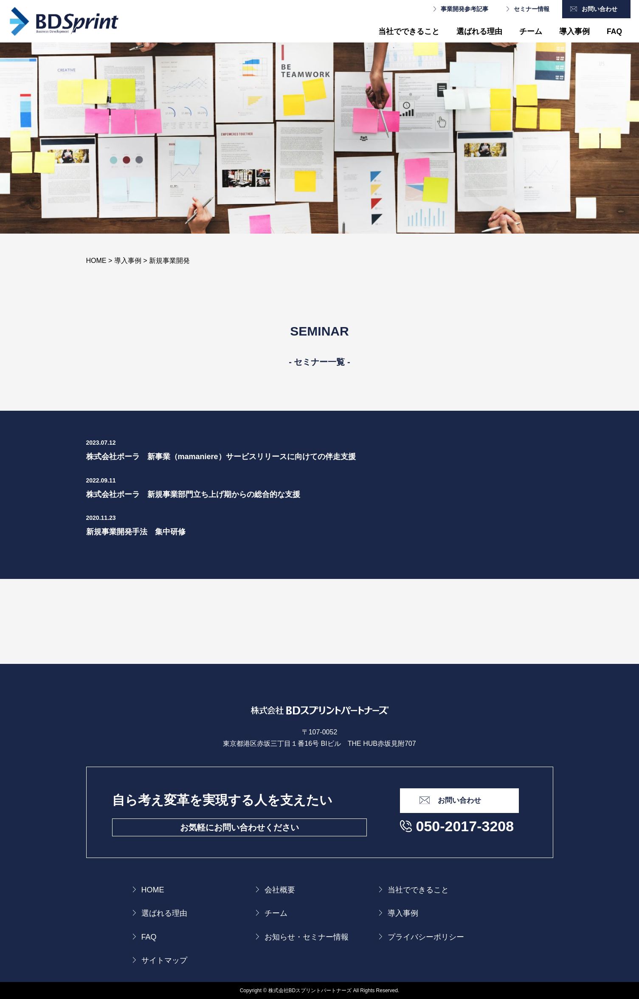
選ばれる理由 (479, 31)
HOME (152, 890)
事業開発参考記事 (464, 9)
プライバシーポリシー (426, 937)
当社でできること (408, 31)
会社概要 (280, 890)
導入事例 (574, 31)
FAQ (614, 31)
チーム (530, 31)
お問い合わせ (599, 9)
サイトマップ (164, 960)
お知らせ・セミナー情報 (307, 937)
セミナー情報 (531, 9)
